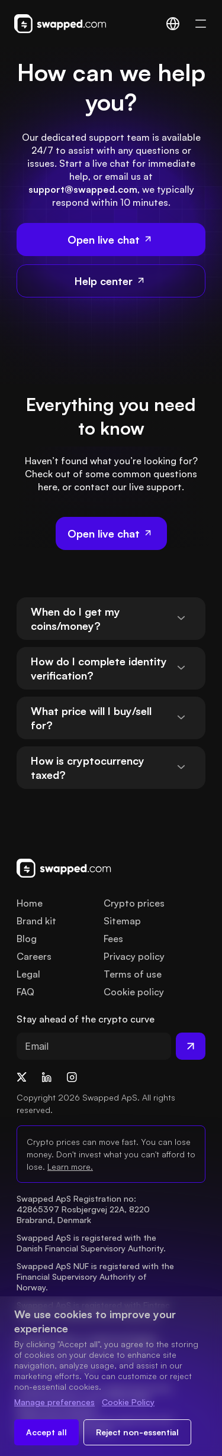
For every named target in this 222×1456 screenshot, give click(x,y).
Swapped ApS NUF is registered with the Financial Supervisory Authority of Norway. (96, 1276)
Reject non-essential (137, 1432)
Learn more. (70, 1166)
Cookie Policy (128, 1402)
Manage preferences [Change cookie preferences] (54, 1402)
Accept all (46, 1432)
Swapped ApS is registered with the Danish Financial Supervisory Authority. (91, 1242)
